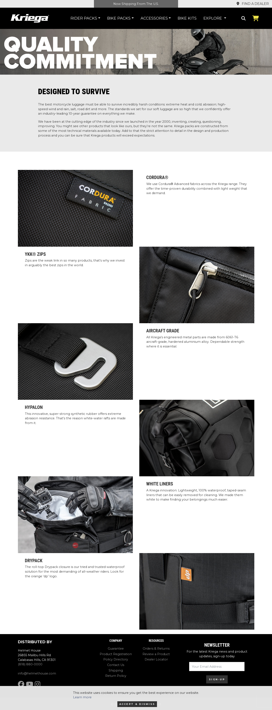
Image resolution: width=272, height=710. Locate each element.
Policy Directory (115, 659)
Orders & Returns (156, 648)
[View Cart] (256, 18)
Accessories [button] (154, 18)
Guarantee (116, 648)
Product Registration (116, 654)
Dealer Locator (156, 659)
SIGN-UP (217, 679)
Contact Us (115, 665)
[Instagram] (37, 684)
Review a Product (156, 654)
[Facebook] (21, 684)
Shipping (116, 670)
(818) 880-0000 (30, 664)
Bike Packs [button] (119, 18)
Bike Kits (187, 18)
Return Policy (115, 676)
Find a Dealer (253, 4)
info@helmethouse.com (37, 673)
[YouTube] (29, 684)
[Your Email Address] (217, 666)
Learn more (82, 697)
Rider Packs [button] (84, 18)
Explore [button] (213, 18)
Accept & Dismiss (137, 704)
